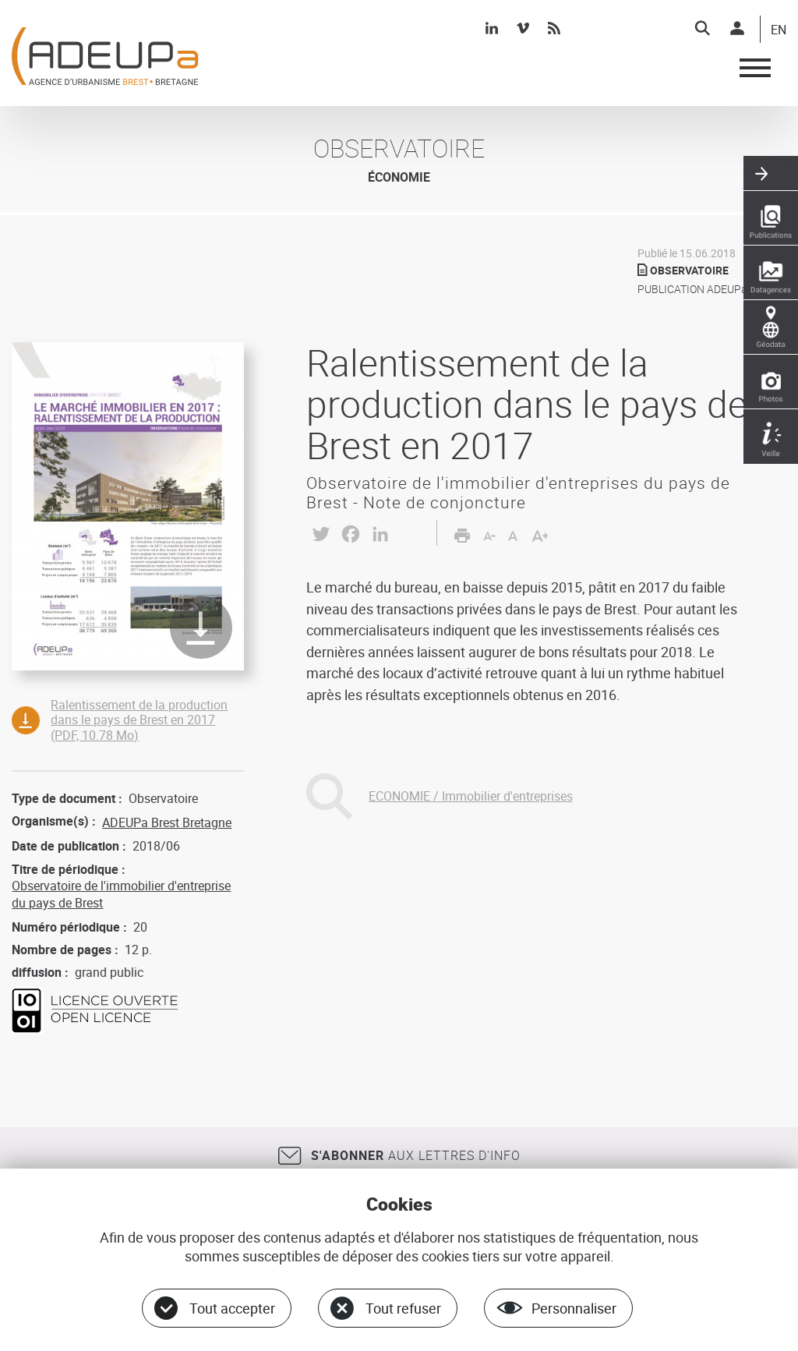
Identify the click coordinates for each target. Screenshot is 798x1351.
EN (778, 30)
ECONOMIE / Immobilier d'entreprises (471, 796)
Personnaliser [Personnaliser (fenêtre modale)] (573, 1308)
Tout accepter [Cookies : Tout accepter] (232, 1308)
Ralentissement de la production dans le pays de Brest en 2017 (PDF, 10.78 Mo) (139, 719)
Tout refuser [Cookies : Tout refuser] (403, 1308)
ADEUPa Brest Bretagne (166, 822)
